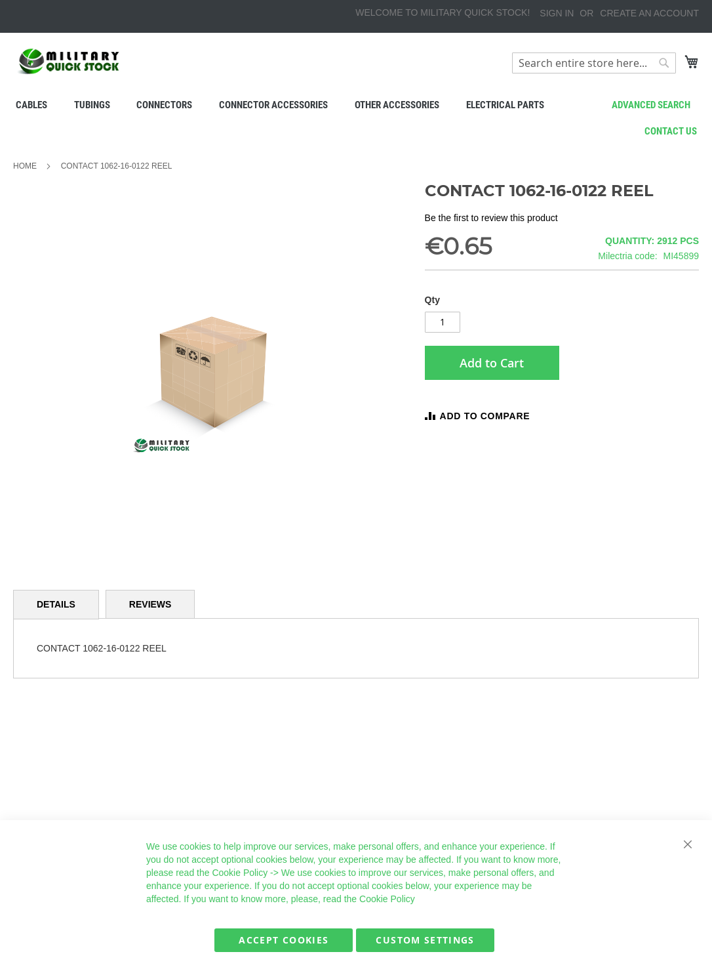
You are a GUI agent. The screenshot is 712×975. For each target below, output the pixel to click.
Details (56, 604)
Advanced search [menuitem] (651, 105)
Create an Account (649, 13)
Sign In (557, 13)
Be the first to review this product (491, 218)
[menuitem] (30, 105)
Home (25, 166)
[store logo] (69, 61)
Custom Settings (425, 940)
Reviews (150, 604)
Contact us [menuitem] (670, 131)
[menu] (356, 105)
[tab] (56, 604)
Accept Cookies (283, 940)
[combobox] (594, 62)
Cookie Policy (239, 872)
